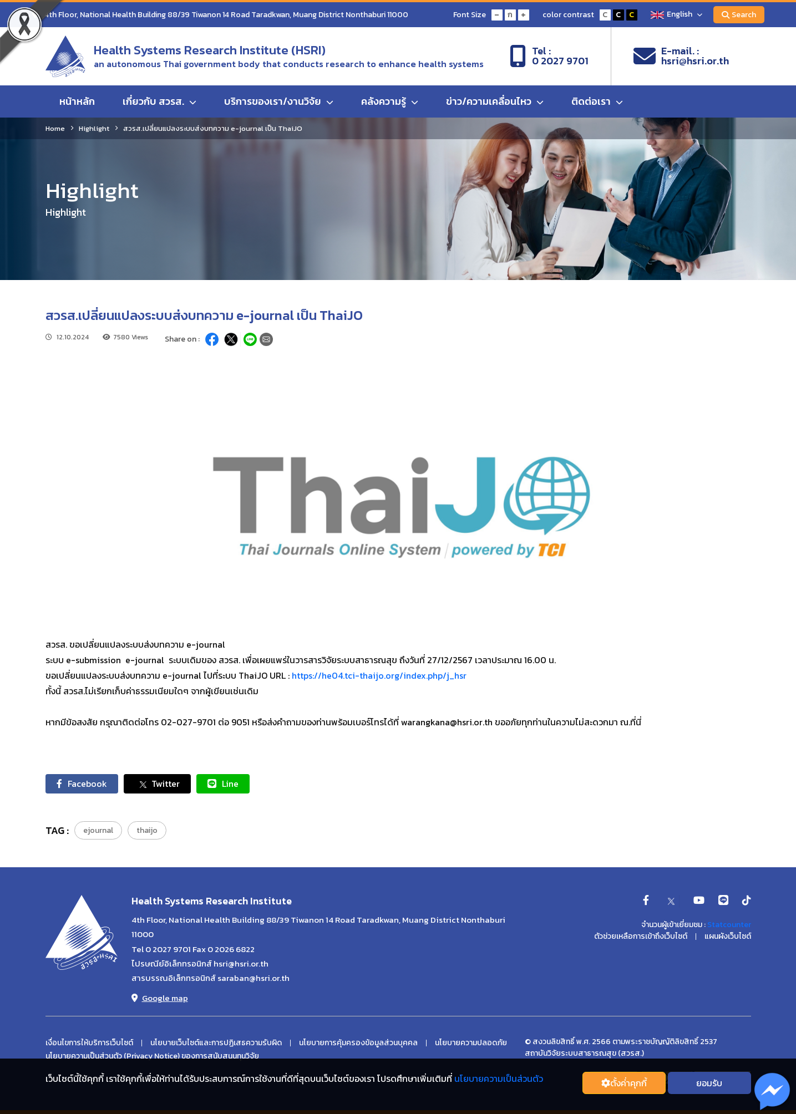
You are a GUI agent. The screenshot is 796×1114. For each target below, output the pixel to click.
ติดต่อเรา (597, 101)
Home (55, 128)
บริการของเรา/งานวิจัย (278, 101)
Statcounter (729, 924)
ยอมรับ (709, 1083)
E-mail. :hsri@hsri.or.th (681, 56)
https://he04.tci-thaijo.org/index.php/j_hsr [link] (379, 675)
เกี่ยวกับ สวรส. (159, 101)
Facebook (82, 783)
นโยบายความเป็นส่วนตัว (498, 1078)
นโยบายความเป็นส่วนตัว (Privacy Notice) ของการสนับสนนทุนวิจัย (152, 1056)
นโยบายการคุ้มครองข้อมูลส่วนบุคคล (358, 1043)
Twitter (157, 784)
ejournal (98, 830)
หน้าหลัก (77, 101)
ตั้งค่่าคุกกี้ (624, 1083)
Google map (159, 998)
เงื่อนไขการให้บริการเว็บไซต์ (89, 1043)
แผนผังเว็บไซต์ (727, 936)
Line (223, 783)
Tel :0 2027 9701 (549, 56)
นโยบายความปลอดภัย (471, 1043)
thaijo (147, 830)
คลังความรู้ (389, 101)
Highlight (94, 128)
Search (739, 15)
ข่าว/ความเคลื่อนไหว (495, 101)
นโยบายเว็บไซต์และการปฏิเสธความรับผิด (216, 1043)
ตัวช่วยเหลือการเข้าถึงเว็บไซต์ (640, 936)
